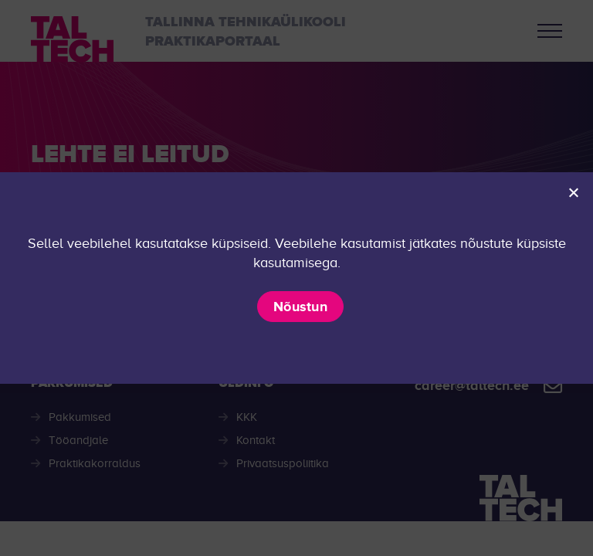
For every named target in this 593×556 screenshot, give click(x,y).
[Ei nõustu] (573, 192)
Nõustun (300, 306)
